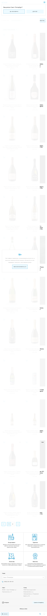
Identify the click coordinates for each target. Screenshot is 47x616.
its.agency (41, 602)
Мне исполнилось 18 (23, 178)
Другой (35, 11)
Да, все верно (14, 11)
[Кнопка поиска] (40, 614)
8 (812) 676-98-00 (8, 582)
